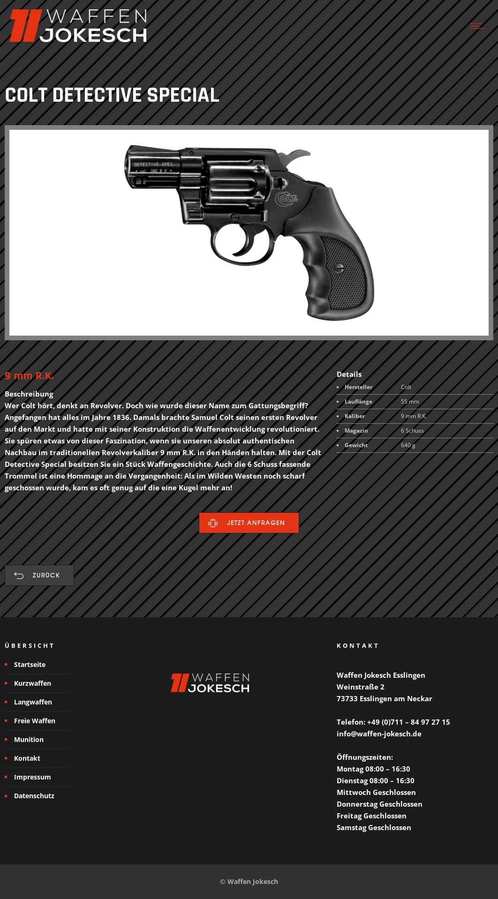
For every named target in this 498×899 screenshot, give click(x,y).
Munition (29, 739)
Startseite (29, 664)
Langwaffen (33, 701)
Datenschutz (34, 795)
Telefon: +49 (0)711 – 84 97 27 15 (393, 722)
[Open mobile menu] (479, 25)
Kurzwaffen (32, 683)
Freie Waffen (34, 720)
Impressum (32, 776)
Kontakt (27, 758)
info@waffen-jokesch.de (379, 733)
